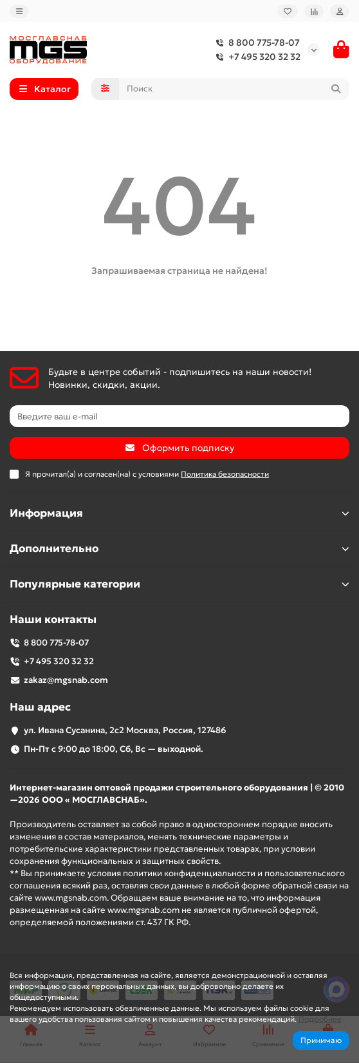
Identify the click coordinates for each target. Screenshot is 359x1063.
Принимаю (321, 1040)
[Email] (179, 416)
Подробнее (320, 1019)
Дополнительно (179, 548)
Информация (179, 513)
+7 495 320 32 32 (255, 56)
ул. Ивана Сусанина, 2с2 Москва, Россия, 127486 (125, 730)
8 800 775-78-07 (255, 42)
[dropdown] (19, 11)
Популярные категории (179, 584)
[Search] (234, 89)
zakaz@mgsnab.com (66, 680)
